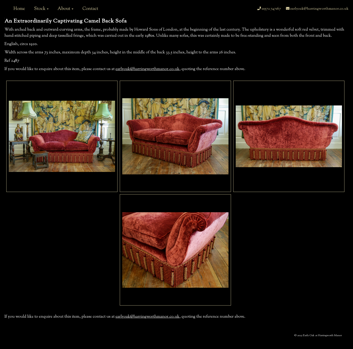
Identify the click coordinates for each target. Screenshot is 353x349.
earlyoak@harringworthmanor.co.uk (317, 8)
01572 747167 (269, 8)
